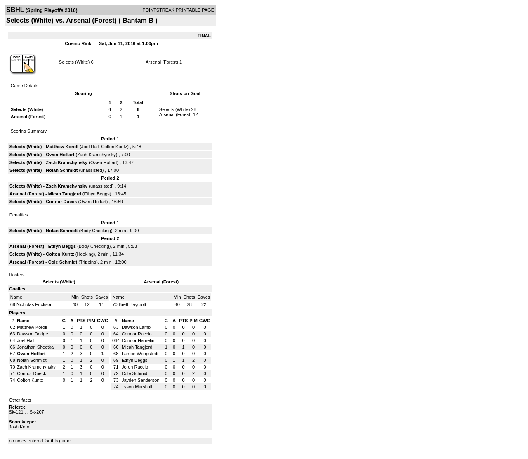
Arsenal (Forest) (162, 61)
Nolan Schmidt (62, 170)
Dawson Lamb (136, 327)
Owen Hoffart (60, 154)
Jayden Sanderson (141, 380)
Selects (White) (74, 61)
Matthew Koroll (62, 146)
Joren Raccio (135, 366)
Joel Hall (90, 146)
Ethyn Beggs (96, 193)
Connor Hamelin (138, 340)
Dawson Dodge (32, 333)
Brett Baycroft (132, 304)
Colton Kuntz (114, 146)
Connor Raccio (137, 333)
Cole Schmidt (62, 261)
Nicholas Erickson (34, 304)
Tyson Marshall (137, 386)
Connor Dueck (61, 201)
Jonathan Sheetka (35, 347)
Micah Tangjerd (64, 193)
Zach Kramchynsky (96, 154)
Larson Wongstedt (140, 353)
